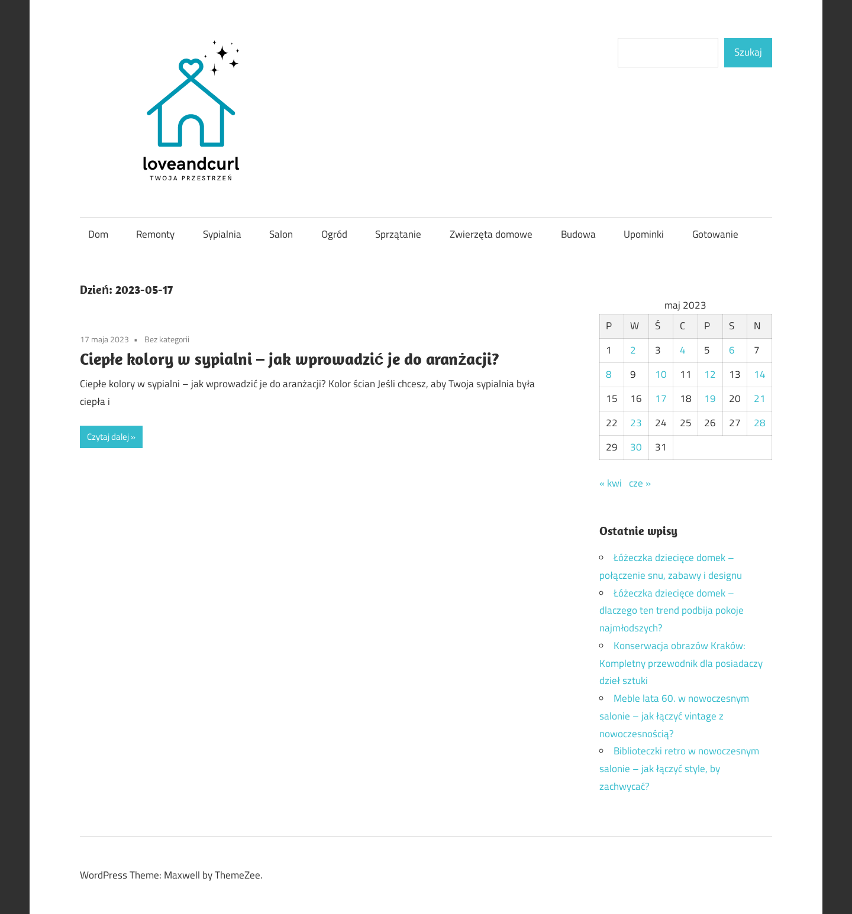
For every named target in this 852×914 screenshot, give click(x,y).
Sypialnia (222, 234)
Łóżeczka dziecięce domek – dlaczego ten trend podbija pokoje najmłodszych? (671, 610)
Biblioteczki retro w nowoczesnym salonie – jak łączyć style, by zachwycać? (679, 768)
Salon (281, 234)
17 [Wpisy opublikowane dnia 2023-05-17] (661, 398)
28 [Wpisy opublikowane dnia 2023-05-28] (760, 422)
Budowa (578, 234)
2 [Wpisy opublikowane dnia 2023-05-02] (633, 350)
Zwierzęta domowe (491, 234)
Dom (98, 234)
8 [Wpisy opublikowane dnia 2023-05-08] (609, 374)
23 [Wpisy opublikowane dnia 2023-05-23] (636, 422)
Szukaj (748, 52)
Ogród (334, 234)
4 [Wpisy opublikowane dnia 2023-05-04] (683, 350)
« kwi (610, 483)
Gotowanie (715, 234)
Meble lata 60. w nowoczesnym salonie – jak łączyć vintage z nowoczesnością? (674, 716)
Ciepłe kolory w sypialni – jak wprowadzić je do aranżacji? (289, 358)
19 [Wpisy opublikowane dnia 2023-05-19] (710, 398)
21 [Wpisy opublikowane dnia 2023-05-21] (760, 398)
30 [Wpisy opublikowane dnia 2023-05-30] (636, 447)
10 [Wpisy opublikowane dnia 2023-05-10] (661, 374)
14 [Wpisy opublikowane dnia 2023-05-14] (760, 374)
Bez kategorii (166, 339)
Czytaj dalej (108, 436)
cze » (640, 483)
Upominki (644, 234)
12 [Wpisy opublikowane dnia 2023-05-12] (710, 374)
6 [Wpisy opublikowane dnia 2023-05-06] (732, 350)
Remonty (155, 234)
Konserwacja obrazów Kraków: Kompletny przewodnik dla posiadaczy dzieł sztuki (681, 663)
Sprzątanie (398, 234)
